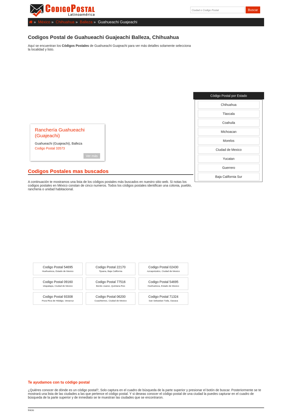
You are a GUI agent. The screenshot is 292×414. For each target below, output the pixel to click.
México (44, 22)
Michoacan (229, 132)
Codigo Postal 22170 (110, 268)
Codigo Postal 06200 (111, 298)
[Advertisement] (110, 88)
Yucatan (229, 159)
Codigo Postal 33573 (50, 148)
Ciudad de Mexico (228, 150)
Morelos (229, 141)
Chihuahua (65, 22)
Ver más (92, 156)
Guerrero (228, 168)
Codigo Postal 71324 (163, 298)
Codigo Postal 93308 (58, 298)
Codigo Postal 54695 (57, 268)
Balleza (86, 22)
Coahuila (228, 123)
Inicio (31, 410)
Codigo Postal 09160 (58, 283)
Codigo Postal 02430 (163, 268)
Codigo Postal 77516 (110, 283)
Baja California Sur (228, 177)
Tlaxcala (229, 114)
